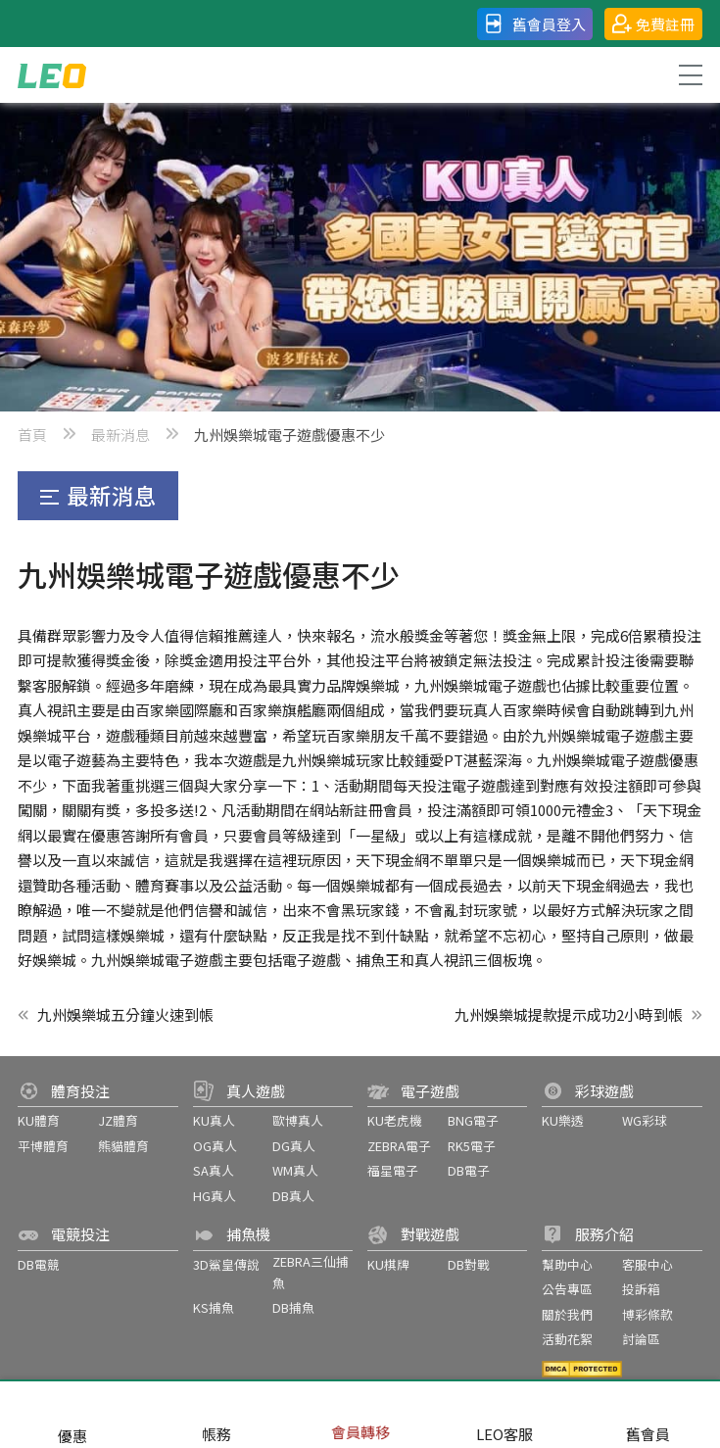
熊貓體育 (123, 1145)
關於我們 (567, 1314)
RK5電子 (472, 1145)
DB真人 (293, 1195)
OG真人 (215, 1145)
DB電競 (39, 1264)
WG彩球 (644, 1120)
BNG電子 (473, 1120)
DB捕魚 (293, 1307)
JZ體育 (118, 1120)
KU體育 (39, 1120)
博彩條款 (647, 1314)
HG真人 (214, 1195)
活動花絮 (567, 1338)
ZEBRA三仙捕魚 (310, 1272)
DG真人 (293, 1145)
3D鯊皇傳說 (226, 1264)
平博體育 (43, 1145)
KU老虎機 (394, 1120)
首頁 (32, 434)
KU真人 (214, 1120)
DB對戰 (469, 1264)
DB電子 (469, 1170)
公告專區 (567, 1288)
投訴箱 (641, 1288)
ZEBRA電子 (399, 1145)
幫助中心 (567, 1264)
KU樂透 (563, 1120)
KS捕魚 (213, 1307)
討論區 (641, 1338)
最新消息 (120, 434)
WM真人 (295, 1170)
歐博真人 (297, 1120)
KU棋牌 (388, 1264)
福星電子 (392, 1170)
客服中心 (647, 1264)
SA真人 (213, 1170)
